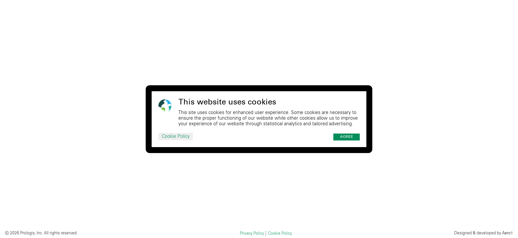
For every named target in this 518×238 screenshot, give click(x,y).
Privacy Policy (252, 233)
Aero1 (507, 233)
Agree (346, 137)
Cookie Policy (176, 136)
